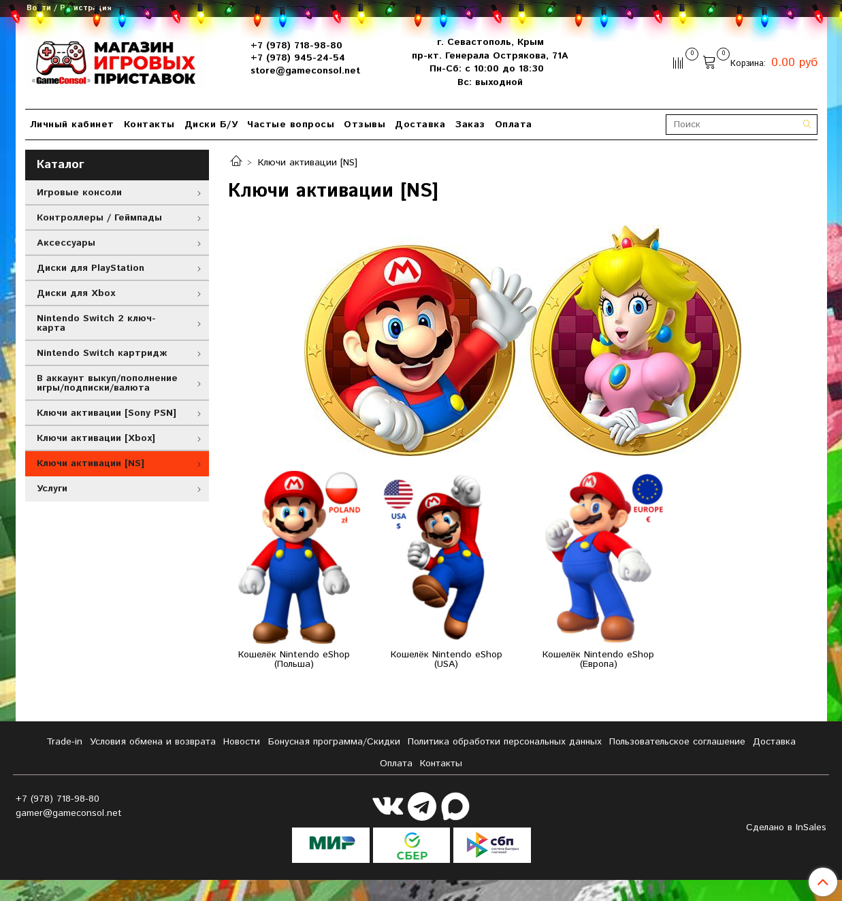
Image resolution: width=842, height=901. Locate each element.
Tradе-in (64, 742)
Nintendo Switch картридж (102, 353)
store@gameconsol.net (305, 71)
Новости (241, 742)
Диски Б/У (211, 124)
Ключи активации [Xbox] (96, 438)
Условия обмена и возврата (153, 742)
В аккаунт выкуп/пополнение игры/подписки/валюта (107, 383)
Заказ (470, 124)
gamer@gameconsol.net (69, 813)
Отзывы (364, 124)
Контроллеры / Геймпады (99, 218)
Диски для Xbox (76, 293)
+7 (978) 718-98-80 (296, 45)
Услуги (52, 488)
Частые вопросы (290, 124)
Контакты (149, 124)
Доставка (420, 124)
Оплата (513, 124)
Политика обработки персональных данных (505, 742)
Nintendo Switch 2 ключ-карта (96, 323)
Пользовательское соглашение (677, 742)
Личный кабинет (72, 124)
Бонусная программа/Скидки (334, 742)
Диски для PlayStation (90, 268)
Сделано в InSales (786, 827)
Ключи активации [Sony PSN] (106, 413)
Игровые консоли (79, 192)
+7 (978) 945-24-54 (297, 58)
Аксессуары (66, 243)
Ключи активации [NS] (90, 463)
